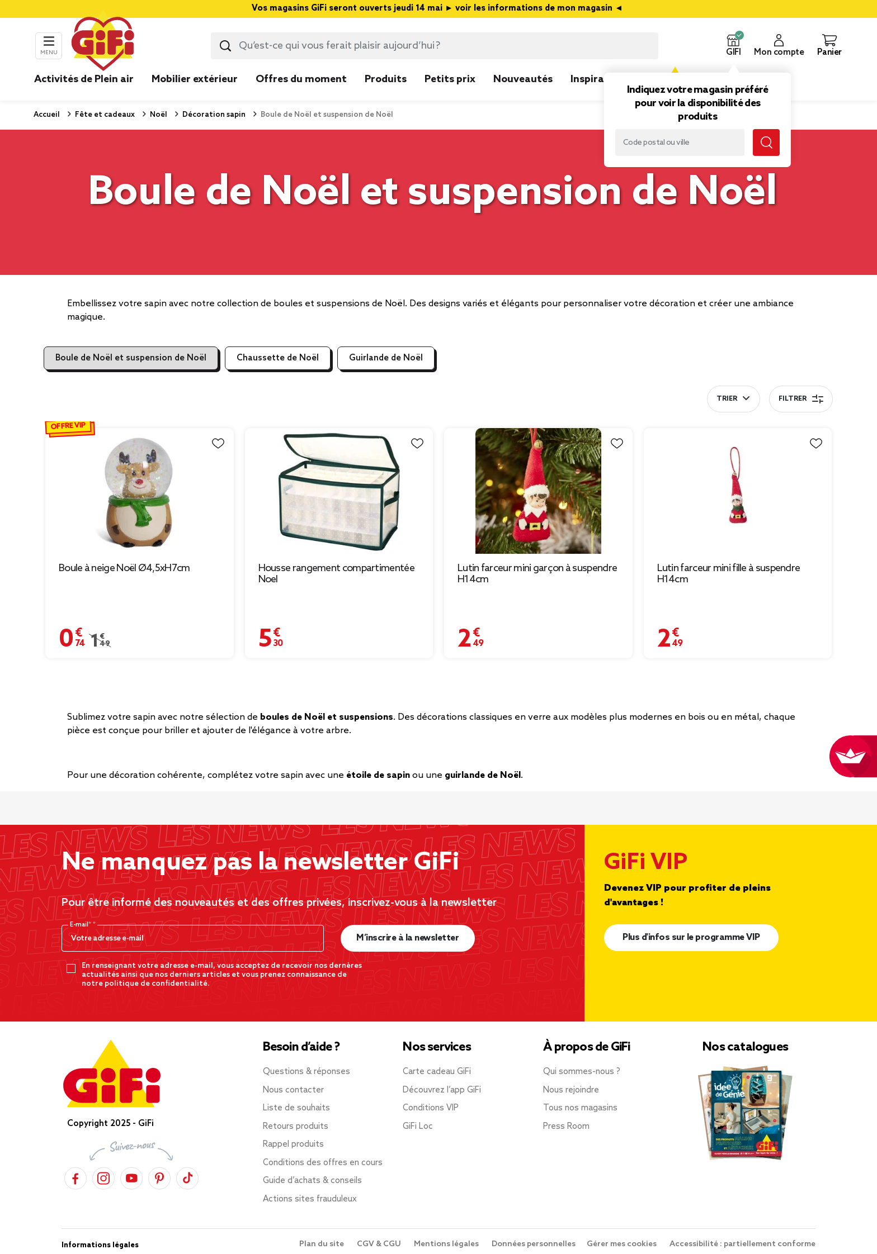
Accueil (47, 115)
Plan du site (322, 1244)
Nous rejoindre (571, 1090)
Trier (726, 399)
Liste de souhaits (296, 1108)
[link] (386, 96)
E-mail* (81, 925)
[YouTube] (131, 1178)
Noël (157, 115)
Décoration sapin (213, 115)
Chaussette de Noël (278, 358)
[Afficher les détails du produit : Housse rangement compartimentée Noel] (339, 491)
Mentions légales (447, 1244)
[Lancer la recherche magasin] (766, 142)
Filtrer (801, 399)
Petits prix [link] (450, 79)
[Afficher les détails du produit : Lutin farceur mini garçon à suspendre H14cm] (538, 491)
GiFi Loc (418, 1127)
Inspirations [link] (599, 79)
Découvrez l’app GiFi (442, 1090)
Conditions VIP (431, 1108)
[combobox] (434, 45)
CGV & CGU (380, 1244)
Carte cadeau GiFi (437, 1072)
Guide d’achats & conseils (312, 1181)
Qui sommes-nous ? (581, 1072)
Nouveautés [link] (523, 79)
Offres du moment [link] (301, 79)
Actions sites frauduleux (310, 1199)
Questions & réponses (306, 1072)
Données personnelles (534, 1244)
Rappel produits (293, 1144)
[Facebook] (75, 1178)
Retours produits (295, 1127)
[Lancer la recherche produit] (225, 45)
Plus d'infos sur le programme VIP (691, 937)
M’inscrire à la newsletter (407, 938)
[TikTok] (187, 1178)
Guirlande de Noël (386, 358)
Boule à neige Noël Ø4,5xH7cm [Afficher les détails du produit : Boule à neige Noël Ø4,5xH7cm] (124, 568)
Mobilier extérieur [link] (195, 79)
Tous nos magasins (580, 1108)
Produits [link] (386, 79)
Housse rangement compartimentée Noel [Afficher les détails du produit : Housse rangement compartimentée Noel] (336, 574)
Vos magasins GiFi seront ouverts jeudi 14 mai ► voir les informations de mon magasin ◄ (438, 9)
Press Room (566, 1127)
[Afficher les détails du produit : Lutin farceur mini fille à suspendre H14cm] (738, 491)
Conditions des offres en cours (323, 1163)
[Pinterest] (159, 1178)
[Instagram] (103, 1178)
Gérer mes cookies (622, 1244)
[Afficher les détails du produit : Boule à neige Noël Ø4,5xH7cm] (139, 491)
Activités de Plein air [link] (84, 79)
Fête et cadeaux (104, 115)
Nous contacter (293, 1090)
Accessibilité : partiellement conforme (742, 1244)
